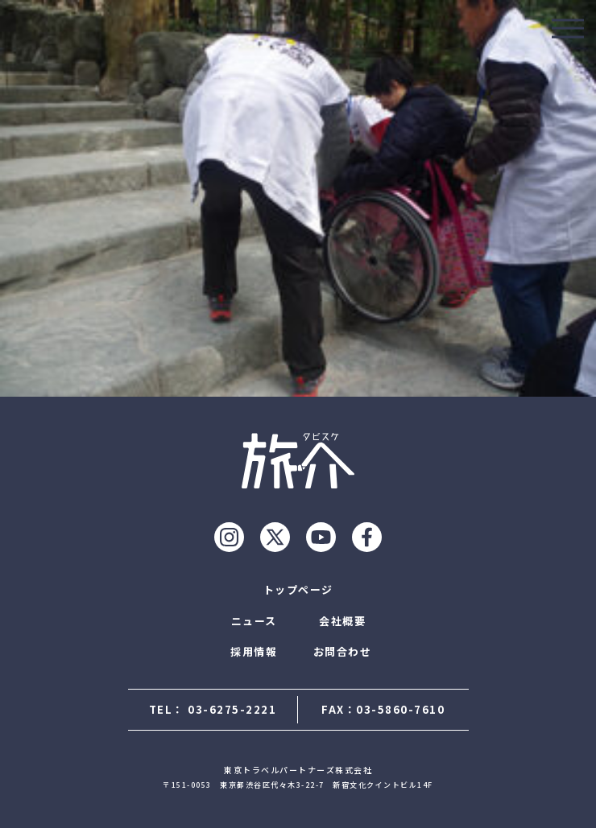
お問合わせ (342, 651)
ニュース (254, 620)
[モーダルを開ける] (568, 28)
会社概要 (342, 620)
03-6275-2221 (232, 709)
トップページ (298, 589)
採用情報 (253, 651)
